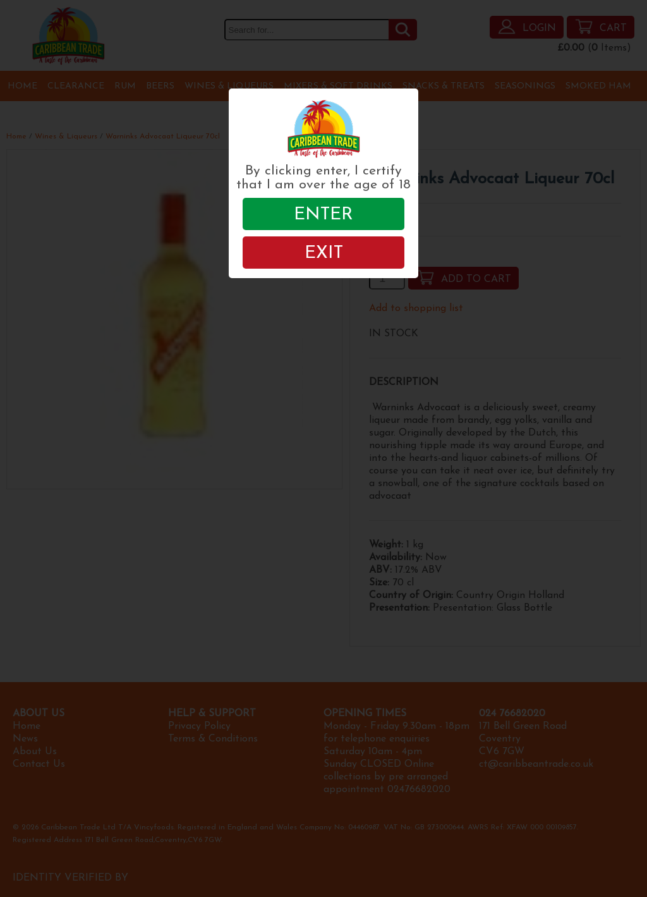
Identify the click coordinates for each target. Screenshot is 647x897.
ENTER (323, 215)
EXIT (324, 253)
